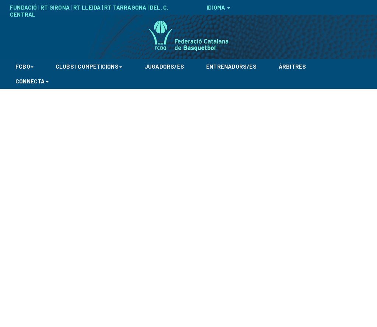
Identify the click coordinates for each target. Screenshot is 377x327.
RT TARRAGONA (125, 7)
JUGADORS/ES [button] (164, 66)
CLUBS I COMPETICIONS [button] (89, 66)
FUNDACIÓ (23, 7)
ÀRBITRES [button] (292, 66)
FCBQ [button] (24, 66)
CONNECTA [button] (32, 81)
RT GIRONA (55, 7)
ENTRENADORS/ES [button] (231, 66)
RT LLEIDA (87, 7)
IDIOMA (218, 7)
